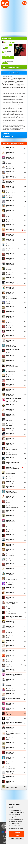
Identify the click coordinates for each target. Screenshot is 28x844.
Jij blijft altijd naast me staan (12, 506)
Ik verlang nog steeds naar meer (12, 467)
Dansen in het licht (10, 230)
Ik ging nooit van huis (10, 414)
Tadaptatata (10, 704)
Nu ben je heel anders (10, 622)
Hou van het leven (10, 394)
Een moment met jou (10, 288)
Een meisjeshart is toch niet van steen (14, 283)
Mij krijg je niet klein (10, 583)
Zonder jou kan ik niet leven (11, 786)
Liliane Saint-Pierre (13, 34)
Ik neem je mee (10, 443)
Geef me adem (10, 316)
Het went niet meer (10, 385)
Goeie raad (10, 356)
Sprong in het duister (10, 689)
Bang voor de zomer (10, 186)
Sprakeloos (10, 684)
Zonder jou (10, 781)
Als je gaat (10, 172)
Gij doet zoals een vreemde (11, 345)
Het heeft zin (10, 375)
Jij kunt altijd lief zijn (10, 520)
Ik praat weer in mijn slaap (11, 448)
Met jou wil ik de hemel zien (11, 578)
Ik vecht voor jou (12, 463)
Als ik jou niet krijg (10, 167)
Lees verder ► (6, 133)
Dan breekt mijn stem (10, 225)
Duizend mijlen (10, 273)
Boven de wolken (10, 196)
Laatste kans (10, 545)
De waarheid (10, 259)
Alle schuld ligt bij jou (10, 157)
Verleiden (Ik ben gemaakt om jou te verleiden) (13, 733)
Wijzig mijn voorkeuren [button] (16, 838)
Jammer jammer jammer (11, 492)
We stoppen (10, 762)
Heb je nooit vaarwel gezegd (12, 365)
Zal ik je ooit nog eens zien (11, 772)
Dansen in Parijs (10, 235)
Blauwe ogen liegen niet (11, 191)
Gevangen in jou (10, 336)
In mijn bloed (10, 477)
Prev (2, 7)
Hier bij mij (10, 390)
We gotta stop (10, 757)
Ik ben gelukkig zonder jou (13, 400)
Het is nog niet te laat (10, 380)
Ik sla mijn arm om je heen (11, 453)
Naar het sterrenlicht (12, 602)
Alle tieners (10, 162)
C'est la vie (10, 206)
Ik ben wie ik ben (10, 410)
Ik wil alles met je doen (10, 472)
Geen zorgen (10, 326)
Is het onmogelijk (10, 482)
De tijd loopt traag (10, 254)
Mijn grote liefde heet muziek (12, 588)
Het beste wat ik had (10, 370)
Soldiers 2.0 (10, 655)
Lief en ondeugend (10, 554)
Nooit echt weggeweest (11, 612)
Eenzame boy (10, 302)
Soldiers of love (10, 660)
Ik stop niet (10, 458)
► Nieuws (3, 836)
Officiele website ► (7, 136)
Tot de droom (10, 713)
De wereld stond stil (10, 263)
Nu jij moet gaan (10, 626)
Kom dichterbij (10, 540)
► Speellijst (4, 838)
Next (26, 7)
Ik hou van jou (10, 424)
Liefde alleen (10, 559)
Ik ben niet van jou (10, 405)
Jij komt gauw (10, 516)
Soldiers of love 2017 (14, 675)
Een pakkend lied (10, 292)
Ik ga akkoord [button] (17, 832)
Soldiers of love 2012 (10, 670)
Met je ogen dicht (10, 573)
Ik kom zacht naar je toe (11, 434)
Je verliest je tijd (10, 496)
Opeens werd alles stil (10, 641)
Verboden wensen (10, 728)
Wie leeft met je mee (10, 767)
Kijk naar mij (10, 535)
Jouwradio (4, 34)
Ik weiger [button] (17, 835)
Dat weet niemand (10, 239)
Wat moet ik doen (10, 753)
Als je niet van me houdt (11, 177)
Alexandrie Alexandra (10, 153)
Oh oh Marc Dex (10, 631)
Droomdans (10, 268)
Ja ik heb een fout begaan (11, 487)
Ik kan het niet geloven (10, 429)
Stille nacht (10, 694)
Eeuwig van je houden (10, 307)
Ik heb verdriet (10, 419)
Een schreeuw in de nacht (11, 297)
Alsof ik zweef (10, 182)
